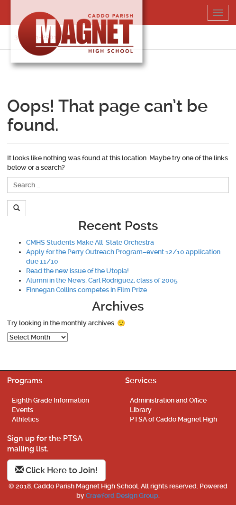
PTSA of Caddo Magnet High (173, 419)
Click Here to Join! (56, 470)
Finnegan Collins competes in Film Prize (86, 290)
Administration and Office (168, 400)
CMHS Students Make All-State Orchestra (90, 242)
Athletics (25, 419)
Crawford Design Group (122, 495)
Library (141, 409)
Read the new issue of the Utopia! (77, 271)
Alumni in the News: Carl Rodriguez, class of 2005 (102, 280)
